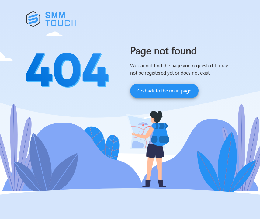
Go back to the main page (164, 90)
